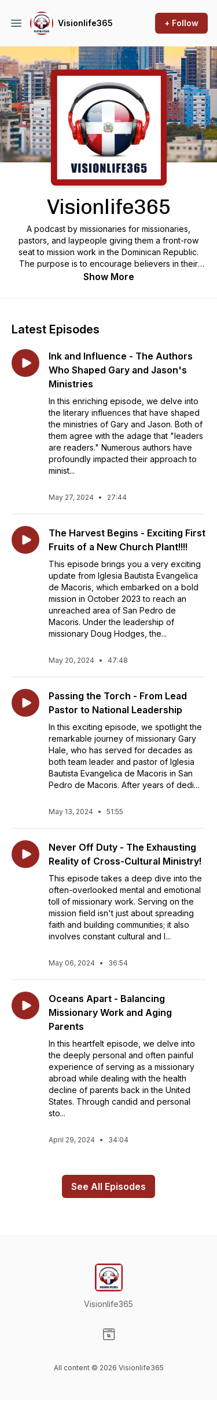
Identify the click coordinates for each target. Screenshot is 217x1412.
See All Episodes (108, 1186)
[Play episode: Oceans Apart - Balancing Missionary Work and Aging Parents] (25, 1005)
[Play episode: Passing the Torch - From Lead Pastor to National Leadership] (25, 703)
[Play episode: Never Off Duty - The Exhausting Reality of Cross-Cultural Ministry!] (25, 854)
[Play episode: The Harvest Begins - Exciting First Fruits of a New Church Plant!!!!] (25, 540)
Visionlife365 (85, 23)
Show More (108, 276)
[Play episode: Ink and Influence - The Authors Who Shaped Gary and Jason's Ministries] (25, 363)
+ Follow (181, 23)
